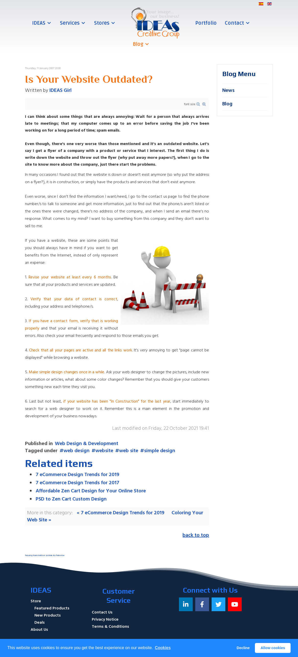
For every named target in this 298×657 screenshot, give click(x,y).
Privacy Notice (105, 619)
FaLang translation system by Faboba (44, 555)
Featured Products (51, 608)
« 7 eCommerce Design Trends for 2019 (120, 513)
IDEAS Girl (60, 90)
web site (128, 451)
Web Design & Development (86, 443)
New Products (47, 615)
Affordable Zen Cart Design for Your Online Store (91, 491)
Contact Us (102, 612)
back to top (196, 535)
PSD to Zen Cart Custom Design (71, 499)
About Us (39, 629)
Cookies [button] (163, 648)
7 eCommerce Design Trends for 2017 (77, 483)
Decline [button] (243, 648)
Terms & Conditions (110, 626)
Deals (39, 622)
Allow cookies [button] (273, 648)
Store (36, 601)
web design (76, 451)
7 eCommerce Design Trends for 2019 (77, 474)
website (104, 451)
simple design (159, 451)
